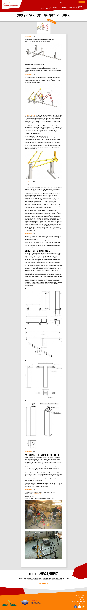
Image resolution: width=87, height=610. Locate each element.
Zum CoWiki (75, 2)
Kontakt (82, 599)
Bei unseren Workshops (30, 115)
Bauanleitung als (29, 36)
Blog (42, 8)
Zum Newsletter (43, 583)
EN (62, 2)
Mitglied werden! (68, 2)
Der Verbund (63, 7)
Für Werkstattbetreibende (77, 7)
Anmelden (82, 2)
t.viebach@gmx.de (37, 493)
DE (60, 2)
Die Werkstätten (51, 8)
